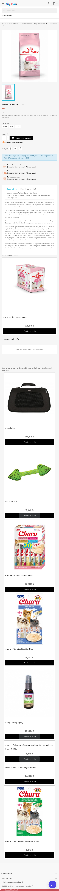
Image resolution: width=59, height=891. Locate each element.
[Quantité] (4, 138)
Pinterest (20, 148)
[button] (29, 331)
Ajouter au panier (21, 138)
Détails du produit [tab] (28, 189)
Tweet (15, 148)
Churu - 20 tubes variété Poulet (19, 575)
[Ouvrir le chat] (52, 884)
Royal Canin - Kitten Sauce (15, 317)
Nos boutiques (7, 15)
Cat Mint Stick (11, 502)
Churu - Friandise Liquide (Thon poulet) (22, 841)
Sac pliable (10, 428)
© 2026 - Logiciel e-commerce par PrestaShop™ (17, 886)
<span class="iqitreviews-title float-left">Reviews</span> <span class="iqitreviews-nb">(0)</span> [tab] (29, 195)
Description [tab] (12, 189)
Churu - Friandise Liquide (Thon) (19, 649)
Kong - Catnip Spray (14, 722)
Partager (10, 148)
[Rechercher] (29, 10)
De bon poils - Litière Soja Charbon (20, 767)
